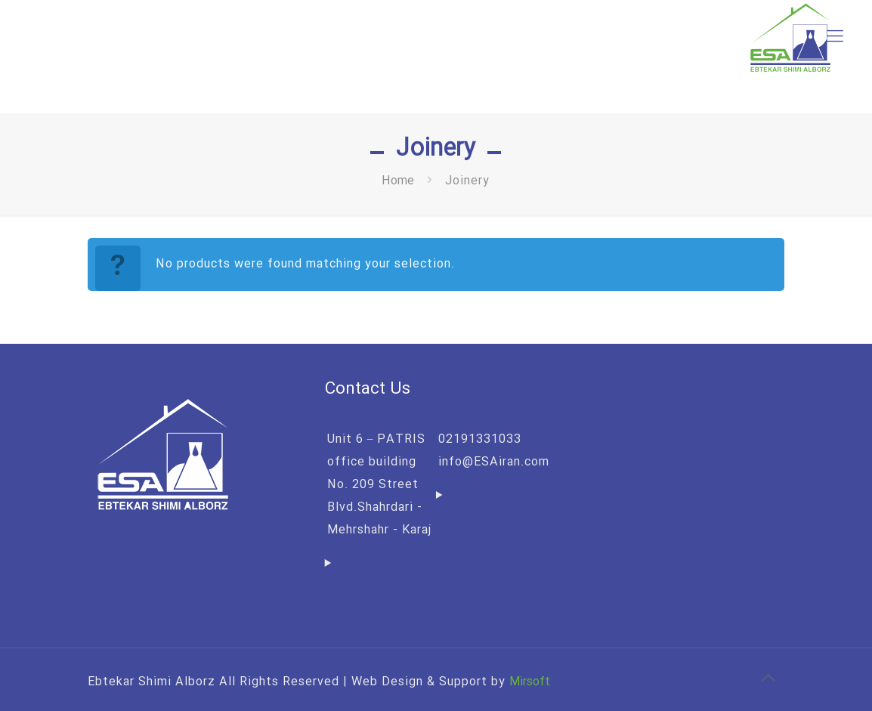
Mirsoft (529, 681)
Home (398, 181)
